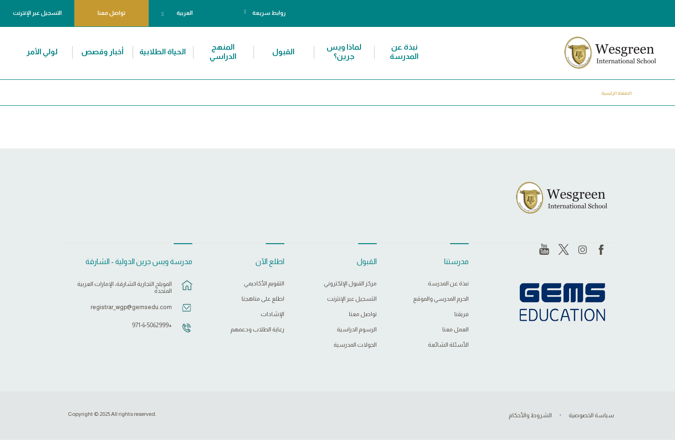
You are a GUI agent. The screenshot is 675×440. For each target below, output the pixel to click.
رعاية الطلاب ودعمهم (257, 329)
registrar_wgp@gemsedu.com (131, 307)
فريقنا (461, 314)
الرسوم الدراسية (357, 329)
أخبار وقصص (102, 51)
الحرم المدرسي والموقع (441, 299)
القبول (283, 51)
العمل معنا (455, 329)
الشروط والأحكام (530, 415)
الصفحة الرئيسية (617, 93)
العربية (185, 13)
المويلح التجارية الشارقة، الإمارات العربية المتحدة (124, 287)
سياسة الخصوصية (591, 415)
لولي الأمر (42, 51)
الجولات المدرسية (355, 345)
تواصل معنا (111, 13)
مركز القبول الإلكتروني (350, 283)
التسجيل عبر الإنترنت (37, 13)
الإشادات (272, 314)
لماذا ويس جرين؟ (344, 51)
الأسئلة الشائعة (448, 345)
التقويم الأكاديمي (264, 283)
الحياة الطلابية (162, 51)
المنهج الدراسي (223, 51)
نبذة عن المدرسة (404, 51)
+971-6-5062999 (152, 325)
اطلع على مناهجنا (263, 299)
